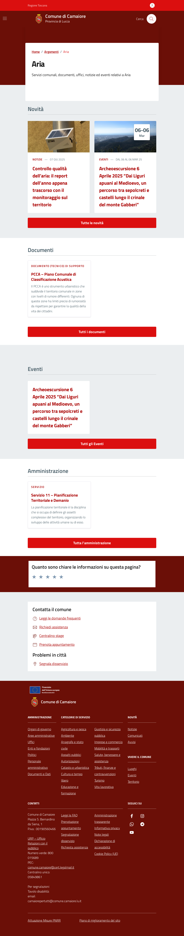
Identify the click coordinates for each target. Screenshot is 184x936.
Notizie (132, 729)
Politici (32, 754)
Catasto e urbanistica (75, 767)
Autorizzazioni (70, 761)
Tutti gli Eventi (92, 443)
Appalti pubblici (71, 754)
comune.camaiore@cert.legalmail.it (51, 867)
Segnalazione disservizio (70, 837)
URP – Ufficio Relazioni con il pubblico (37, 843)
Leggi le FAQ (69, 815)
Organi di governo (39, 729)
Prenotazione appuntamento (71, 824)
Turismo (99, 780)
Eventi (103, 159)
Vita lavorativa (104, 786)
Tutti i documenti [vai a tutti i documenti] (92, 332)
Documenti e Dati (39, 774)
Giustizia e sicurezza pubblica (107, 732)
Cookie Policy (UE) (106, 853)
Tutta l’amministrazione (92, 543)
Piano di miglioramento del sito (99, 920)
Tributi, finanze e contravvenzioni (105, 770)
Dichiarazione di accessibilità (104, 844)
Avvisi (132, 742)
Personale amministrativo (38, 764)
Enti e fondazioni (39, 748)
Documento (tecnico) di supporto (57, 266)
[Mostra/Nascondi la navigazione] (4, 18)
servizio (37, 487)
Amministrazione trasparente (105, 818)
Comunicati (135, 735)
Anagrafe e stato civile (72, 745)
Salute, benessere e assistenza (107, 758)
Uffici (31, 742)
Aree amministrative (41, 735)
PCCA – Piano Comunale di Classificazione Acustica (53, 277)
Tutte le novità (92, 223)
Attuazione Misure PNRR (44, 920)
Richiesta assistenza (74, 847)
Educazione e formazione (69, 790)
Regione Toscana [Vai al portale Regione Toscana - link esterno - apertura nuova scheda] (37, 5)
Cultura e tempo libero (71, 777)
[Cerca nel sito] (151, 19)
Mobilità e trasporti (106, 748)
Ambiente (67, 735)
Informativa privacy (107, 828)
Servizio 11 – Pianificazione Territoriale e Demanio (54, 498)
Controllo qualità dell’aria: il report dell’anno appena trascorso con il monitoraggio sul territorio (50, 186)
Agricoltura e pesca (73, 729)
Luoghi (132, 768)
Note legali (101, 834)
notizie (37, 159)
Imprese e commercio (108, 742)
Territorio (133, 781)
